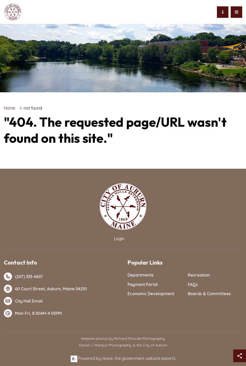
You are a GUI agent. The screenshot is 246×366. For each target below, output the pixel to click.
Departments (141, 275)
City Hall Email (23, 301)
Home (9, 108)
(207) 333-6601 (23, 276)
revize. (108, 358)
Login (119, 238)
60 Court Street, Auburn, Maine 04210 (45, 289)
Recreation (199, 275)
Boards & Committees (209, 293)
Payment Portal (143, 284)
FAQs (193, 284)
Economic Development (151, 293)
